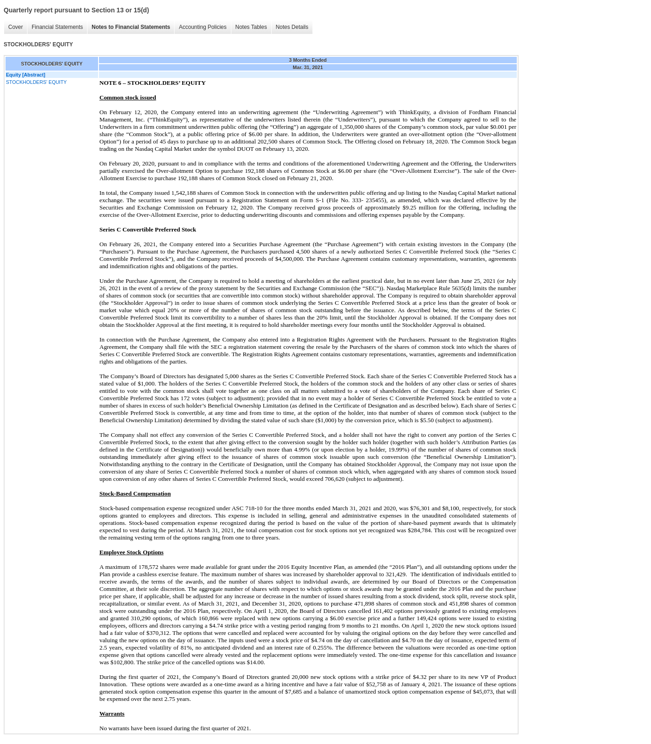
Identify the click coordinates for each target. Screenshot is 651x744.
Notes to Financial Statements (131, 27)
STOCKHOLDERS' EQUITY (36, 82)
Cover (15, 27)
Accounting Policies (202, 27)
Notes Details (292, 27)
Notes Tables (251, 27)
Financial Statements (57, 27)
